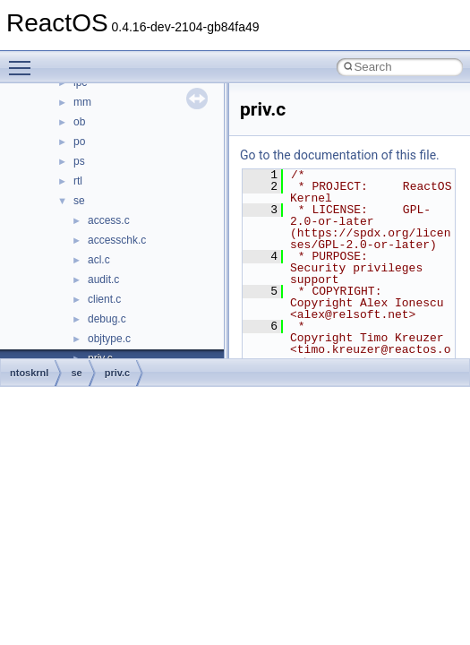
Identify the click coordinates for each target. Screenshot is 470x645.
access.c (109, 220)
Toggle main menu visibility (24, 60)
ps (79, 161)
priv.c (118, 372)
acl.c (99, 260)
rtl (77, 181)
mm (82, 102)
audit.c (103, 279)
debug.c (107, 319)
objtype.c (109, 338)
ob (79, 122)
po (79, 141)
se (79, 200)
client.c (104, 299)
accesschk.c (117, 240)
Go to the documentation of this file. (340, 155)
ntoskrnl (29, 372)
